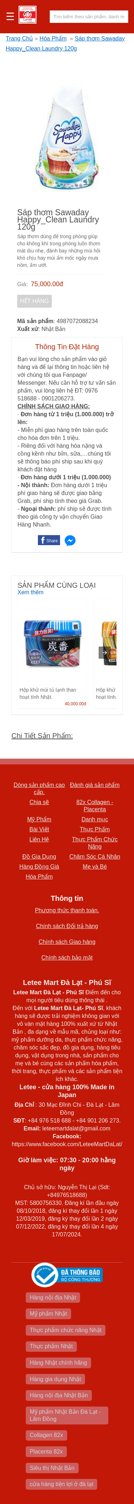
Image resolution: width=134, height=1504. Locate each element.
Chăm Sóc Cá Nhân (94, 857)
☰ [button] (10, 16)
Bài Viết (39, 829)
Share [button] (52, 540)
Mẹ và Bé (95, 867)
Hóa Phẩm (53, 38)
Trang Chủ (19, 38)
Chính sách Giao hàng (67, 942)
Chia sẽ (39, 802)
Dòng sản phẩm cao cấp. (39, 788)
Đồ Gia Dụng (39, 857)
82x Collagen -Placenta (94, 805)
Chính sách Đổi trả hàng (67, 926)
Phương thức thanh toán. (67, 910)
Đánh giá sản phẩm (95, 785)
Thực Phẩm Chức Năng (95, 843)
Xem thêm (31, 592)
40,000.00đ (75, 703)
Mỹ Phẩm (39, 819)
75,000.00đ (47, 284)
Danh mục (94, 819)
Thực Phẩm (95, 829)
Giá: (22, 284)
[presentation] (105, 653)
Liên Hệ (39, 839)
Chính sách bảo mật (67, 958)
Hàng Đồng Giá (39, 867)
